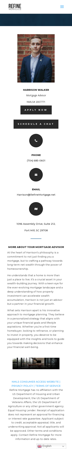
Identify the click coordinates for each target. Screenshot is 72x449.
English (44, 446)
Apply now (36, 110)
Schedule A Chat (36, 124)
